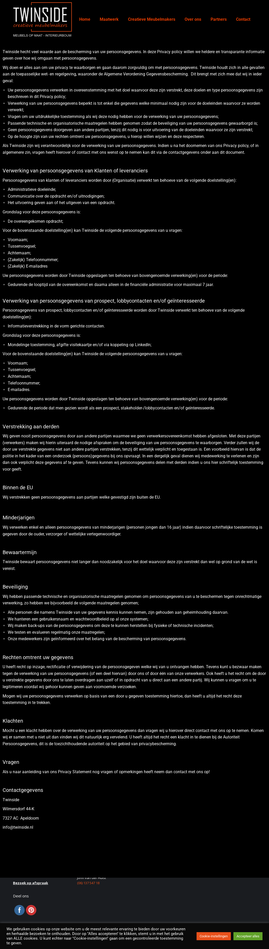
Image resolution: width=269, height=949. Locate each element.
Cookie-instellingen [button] (214, 936)
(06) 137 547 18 (88, 883)
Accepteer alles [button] (248, 936)
